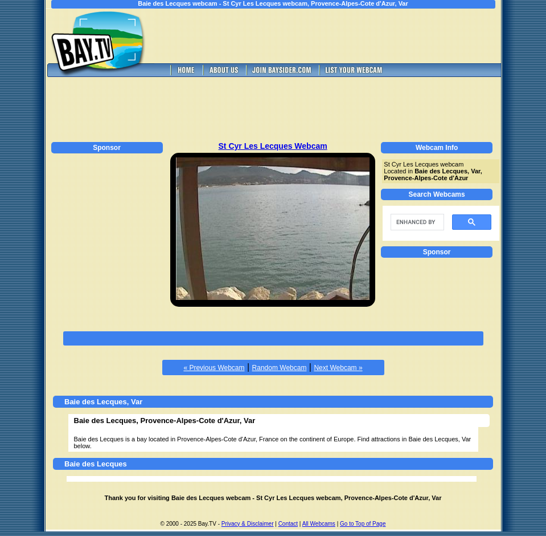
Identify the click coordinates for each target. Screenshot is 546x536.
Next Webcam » (338, 368)
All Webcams (318, 524)
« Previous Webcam (213, 368)
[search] (416, 222)
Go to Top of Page (362, 524)
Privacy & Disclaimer (247, 524)
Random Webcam (279, 368)
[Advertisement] (335, 36)
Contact (288, 524)
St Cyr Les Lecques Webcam (273, 146)
